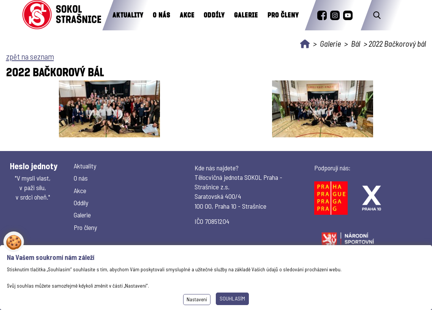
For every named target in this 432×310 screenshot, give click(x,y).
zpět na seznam (30, 56)
